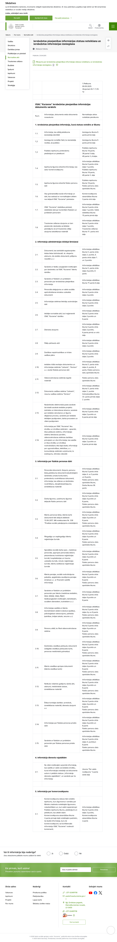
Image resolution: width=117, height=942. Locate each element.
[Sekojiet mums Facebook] (95, 893)
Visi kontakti (74, 922)
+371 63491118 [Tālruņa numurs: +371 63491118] (71, 892)
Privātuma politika (40, 892)
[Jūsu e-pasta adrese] (75, 869)
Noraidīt (17, 18)
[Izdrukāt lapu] (108, 40)
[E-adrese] (67, 915)
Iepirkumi (11, 73)
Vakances (11, 77)
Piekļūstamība (38, 896)
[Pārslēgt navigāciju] (113, 26)
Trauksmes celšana (15, 61)
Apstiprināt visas (41, 18)
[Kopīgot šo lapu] (108, 46)
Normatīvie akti (13, 57)
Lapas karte (37, 900)
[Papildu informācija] (57, 65)
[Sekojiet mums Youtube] (90, 892)
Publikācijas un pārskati (17, 53)
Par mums (9, 903)
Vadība (10, 41)
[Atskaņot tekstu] (42, 48)
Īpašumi (11, 69)
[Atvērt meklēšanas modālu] (90, 26)
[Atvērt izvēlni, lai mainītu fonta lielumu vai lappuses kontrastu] (99, 26)
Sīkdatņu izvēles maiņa (41, 903)
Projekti (11, 81)
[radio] (50, 853)
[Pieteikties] (104, 869)
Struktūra (11, 45)
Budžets (11, 65)
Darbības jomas (14, 49)
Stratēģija (11, 85)
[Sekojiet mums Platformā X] (100, 893)
